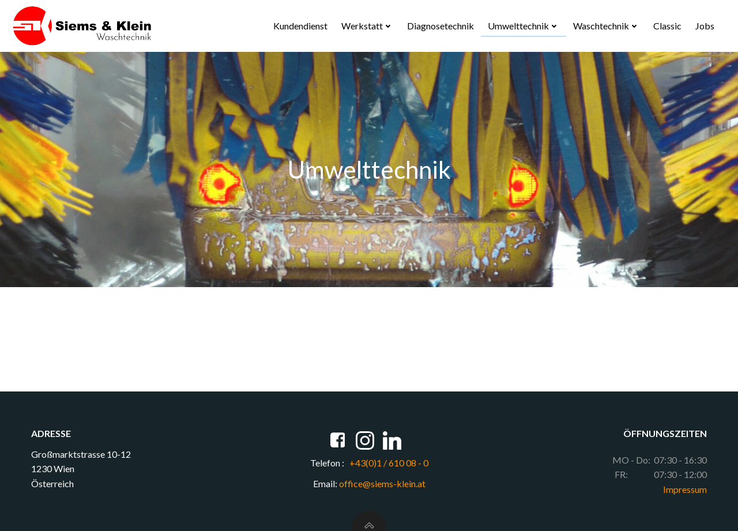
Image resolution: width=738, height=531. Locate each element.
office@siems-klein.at (382, 483)
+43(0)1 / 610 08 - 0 (388, 462)
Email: (325, 483)
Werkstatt (367, 25)
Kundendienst (300, 25)
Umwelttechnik (523, 25)
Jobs (704, 25)
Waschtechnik (606, 25)
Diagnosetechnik (440, 25)
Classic (667, 25)
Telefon (325, 462)
